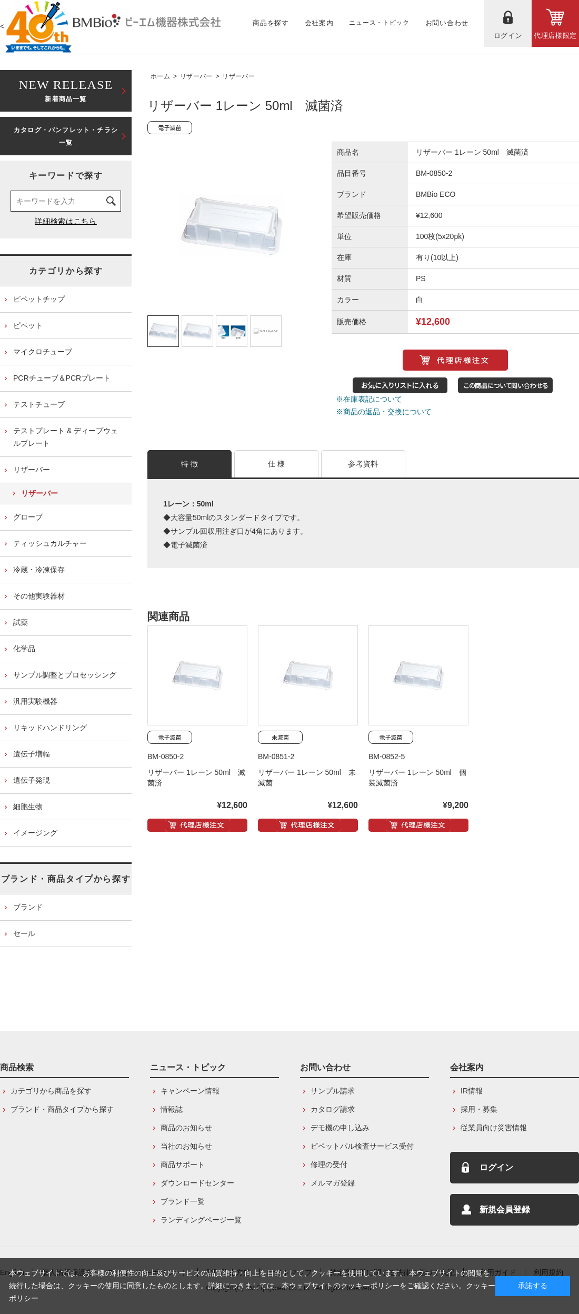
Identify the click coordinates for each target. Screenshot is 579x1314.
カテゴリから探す (66, 270)
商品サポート (183, 1164)
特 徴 (189, 464)
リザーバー (196, 76)
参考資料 (363, 464)
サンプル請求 (333, 1091)
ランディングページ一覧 (201, 1220)
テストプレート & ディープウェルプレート (65, 436)
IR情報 (472, 1091)
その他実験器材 (39, 596)
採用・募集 (479, 1109)
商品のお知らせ (186, 1127)
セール (24, 933)
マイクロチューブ (42, 351)
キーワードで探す (66, 175)
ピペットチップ (39, 299)
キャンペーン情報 (190, 1091)
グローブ (28, 517)
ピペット (28, 325)
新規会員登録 (505, 1209)
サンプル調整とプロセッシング (64, 675)
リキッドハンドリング (50, 727)
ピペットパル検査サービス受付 (362, 1146)
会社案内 (467, 1067)
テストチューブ (39, 404)
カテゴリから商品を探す (51, 1091)
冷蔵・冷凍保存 (39, 569)
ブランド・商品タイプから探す (66, 878)
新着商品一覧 (65, 90)
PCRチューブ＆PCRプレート (62, 378)
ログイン (496, 1167)
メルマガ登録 (333, 1183)
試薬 (20, 622)
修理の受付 (329, 1164)
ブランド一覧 (183, 1201)
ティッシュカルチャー (50, 543)
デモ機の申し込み (340, 1127)
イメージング (35, 833)
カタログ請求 (333, 1109)
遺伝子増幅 (31, 754)
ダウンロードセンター (197, 1183)
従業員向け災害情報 (494, 1127)
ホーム (160, 76)
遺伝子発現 (31, 780)
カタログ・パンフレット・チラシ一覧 (66, 136)
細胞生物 (28, 806)
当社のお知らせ (186, 1146)
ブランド (28, 907)
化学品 (24, 648)
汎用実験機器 (35, 701)
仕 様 (276, 464)
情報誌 (172, 1109)
